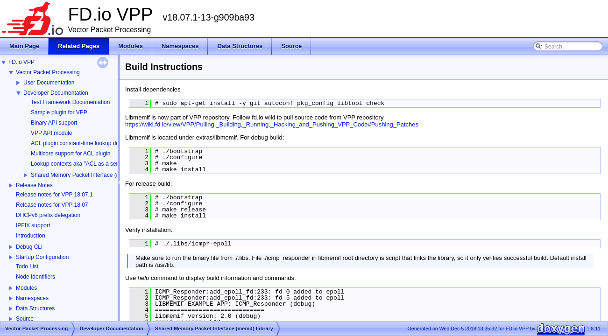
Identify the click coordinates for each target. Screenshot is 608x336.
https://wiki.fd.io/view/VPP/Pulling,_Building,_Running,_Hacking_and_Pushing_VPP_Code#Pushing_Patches (271, 124)
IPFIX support (33, 225)
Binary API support (54, 122)
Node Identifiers (35, 276)
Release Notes (34, 185)
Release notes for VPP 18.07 (52, 205)
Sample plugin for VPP (59, 112)
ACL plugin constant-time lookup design (80, 143)
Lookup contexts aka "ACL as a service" (80, 164)
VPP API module (51, 133)
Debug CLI (29, 247)
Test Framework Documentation (70, 102)
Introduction (30, 235)
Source (25, 318)
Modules (26, 288)
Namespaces (32, 298)
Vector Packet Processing (48, 72)
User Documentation (48, 82)
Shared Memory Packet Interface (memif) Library (91, 175)
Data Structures (35, 308)
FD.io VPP (21, 62)
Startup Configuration (42, 257)
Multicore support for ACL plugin (70, 153)
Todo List (27, 266)
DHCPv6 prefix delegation (48, 215)
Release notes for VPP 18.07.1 (54, 194)
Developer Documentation (55, 93)
